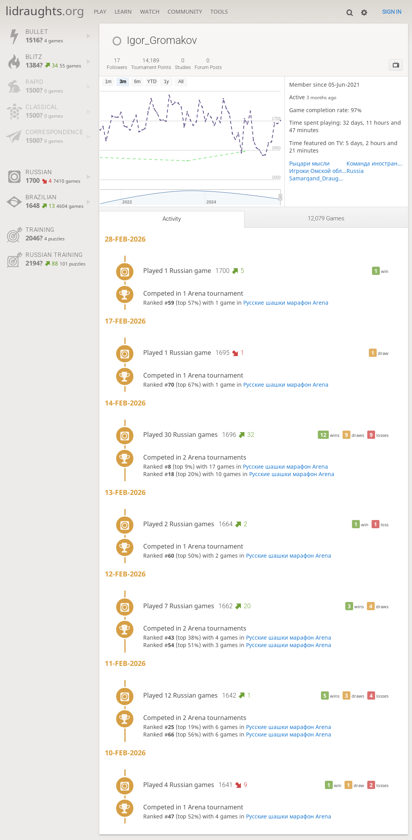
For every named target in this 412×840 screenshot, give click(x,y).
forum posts (208, 63)
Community (185, 11)
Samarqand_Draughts (317, 178)
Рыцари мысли (309, 163)
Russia (355, 171)
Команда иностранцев (375, 163)
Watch (149, 11)
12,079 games (326, 218)
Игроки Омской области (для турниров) (317, 171)
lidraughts (44, 11)
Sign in (391, 12)
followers (117, 63)
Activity (171, 218)
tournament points (151, 63)
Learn (123, 11)
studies (183, 63)
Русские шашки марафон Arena (285, 302)
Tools (219, 11)
